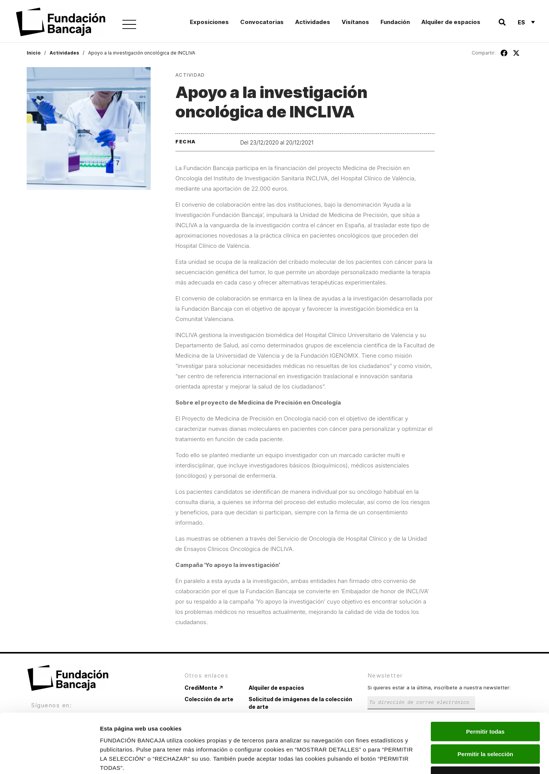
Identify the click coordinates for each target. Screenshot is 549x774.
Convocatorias (262, 22)
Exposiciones (209, 22)
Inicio (33, 53)
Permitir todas (485, 681)
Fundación (395, 22)
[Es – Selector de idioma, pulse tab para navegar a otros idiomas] (526, 22)
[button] (502, 22)
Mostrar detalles (412, 759)
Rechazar (485, 725)
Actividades (312, 22)
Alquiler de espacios (450, 22)
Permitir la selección (485, 703)
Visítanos (355, 22)
